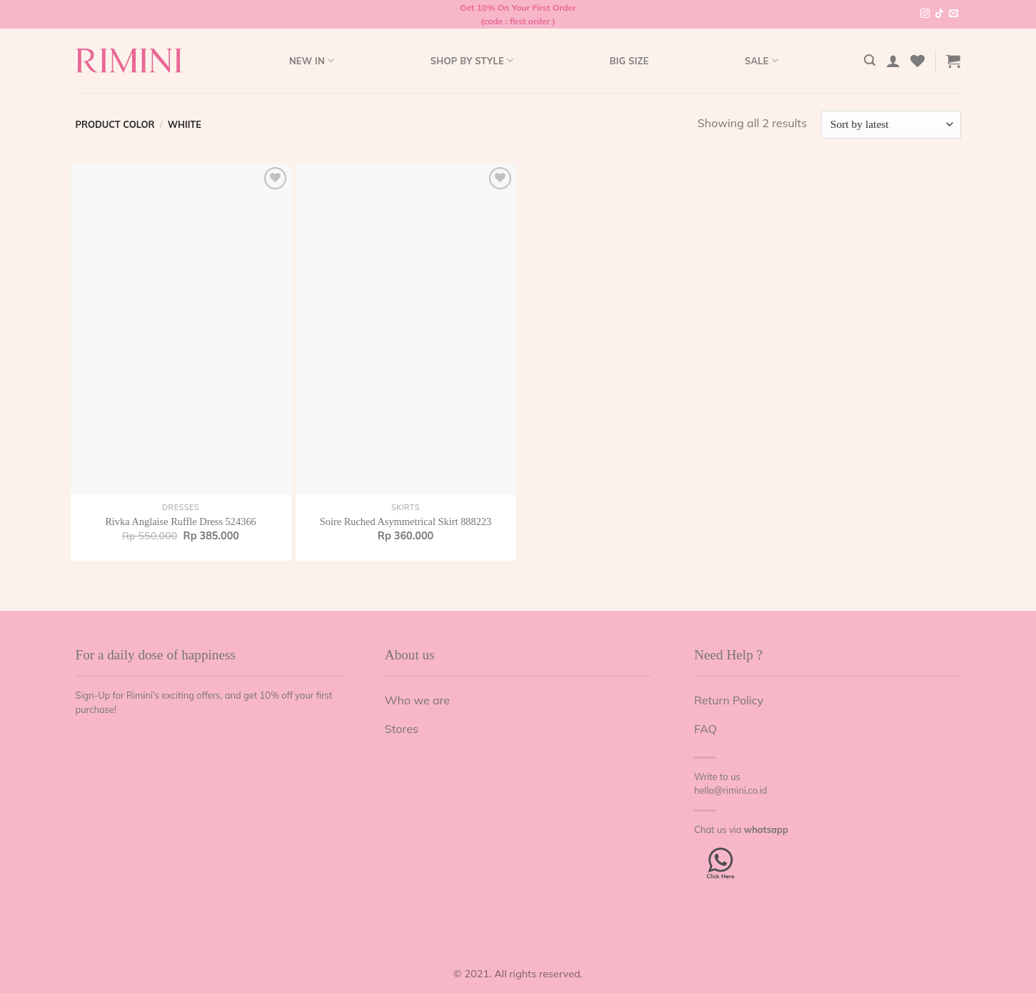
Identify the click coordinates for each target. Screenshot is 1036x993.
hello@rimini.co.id (730, 790)
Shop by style (472, 60)
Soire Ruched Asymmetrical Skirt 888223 (406, 521)
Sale (761, 60)
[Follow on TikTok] (939, 14)
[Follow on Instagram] (925, 14)
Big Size (629, 60)
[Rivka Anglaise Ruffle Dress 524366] (181, 329)
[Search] (869, 60)
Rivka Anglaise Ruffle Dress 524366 (180, 521)
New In (311, 60)
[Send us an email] (953, 14)
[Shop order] (890, 125)
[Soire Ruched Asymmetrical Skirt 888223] (406, 329)
